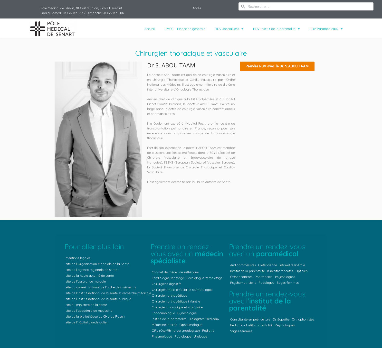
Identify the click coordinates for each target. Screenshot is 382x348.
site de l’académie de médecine (89, 310)
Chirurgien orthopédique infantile (176, 301)
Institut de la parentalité (169, 319)
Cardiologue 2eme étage (204, 278)
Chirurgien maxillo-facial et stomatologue (182, 290)
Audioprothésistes (243, 265)
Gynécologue (187, 313)
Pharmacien (264, 277)
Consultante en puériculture (250, 319)
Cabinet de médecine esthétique (175, 272)
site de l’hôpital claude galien (87, 322)
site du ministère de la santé (86, 305)
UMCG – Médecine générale (184, 29)
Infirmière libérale (292, 265)
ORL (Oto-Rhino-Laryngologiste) (176, 330)
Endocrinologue (163, 313)
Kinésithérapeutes (280, 271)
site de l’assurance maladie (86, 281)
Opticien (302, 271)
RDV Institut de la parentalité (276, 29)
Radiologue (182, 336)
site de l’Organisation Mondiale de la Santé (97, 264)
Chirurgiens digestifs (166, 284)
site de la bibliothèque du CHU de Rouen (95, 316)
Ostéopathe (281, 319)
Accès (196, 8)
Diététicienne (267, 265)
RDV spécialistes (229, 29)
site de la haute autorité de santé (90, 275)
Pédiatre (208, 330)
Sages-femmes (288, 282)
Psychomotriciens (243, 282)
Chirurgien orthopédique (169, 295)
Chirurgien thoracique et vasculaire (177, 307)
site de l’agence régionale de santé (91, 270)
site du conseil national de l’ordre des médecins (101, 287)
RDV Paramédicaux (326, 29)
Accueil (149, 29)
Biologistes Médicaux (204, 319)
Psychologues (285, 277)
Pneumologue (162, 336)
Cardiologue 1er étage (168, 278)
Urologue (200, 336)
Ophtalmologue (191, 325)
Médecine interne (164, 325)
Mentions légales (78, 258)
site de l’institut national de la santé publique (98, 299)
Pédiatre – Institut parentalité (251, 325)
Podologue (266, 282)
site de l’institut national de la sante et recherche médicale (108, 293)
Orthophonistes (241, 277)
